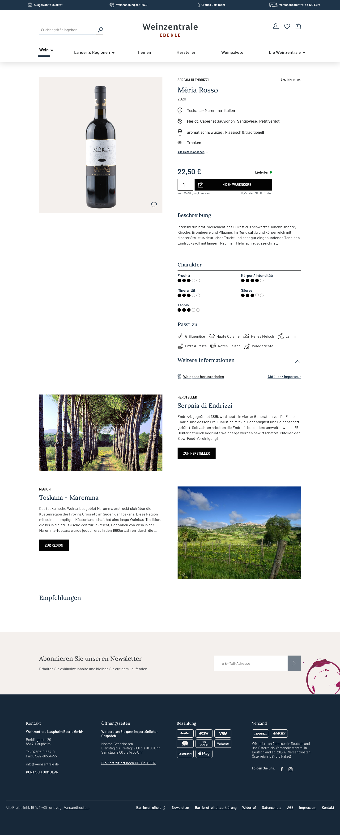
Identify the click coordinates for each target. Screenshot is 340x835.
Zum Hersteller (196, 453)
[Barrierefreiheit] (151, 807)
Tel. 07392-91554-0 (40, 752)
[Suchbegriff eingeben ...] (67, 29)
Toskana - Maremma (204, 110)
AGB (290, 807)
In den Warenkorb (236, 185)
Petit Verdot (269, 121)
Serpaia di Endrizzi (193, 80)
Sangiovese (247, 121)
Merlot (192, 121)
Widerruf (249, 807)
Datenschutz (271, 807)
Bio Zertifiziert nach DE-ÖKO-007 (128, 762)
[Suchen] (99, 29)
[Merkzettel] (287, 26)
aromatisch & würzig (204, 132)
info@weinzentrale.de (42, 764)
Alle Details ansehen (194, 152)
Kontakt (328, 807)
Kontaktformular (42, 772)
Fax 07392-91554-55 (41, 756)
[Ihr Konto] (276, 26)
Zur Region (54, 545)
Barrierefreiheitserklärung (216, 807)
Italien (229, 110)
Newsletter (180, 807)
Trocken (194, 142)
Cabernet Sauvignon (217, 121)
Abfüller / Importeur (284, 376)
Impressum (307, 807)
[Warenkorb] (298, 26)
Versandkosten (76, 807)
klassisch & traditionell (244, 132)
